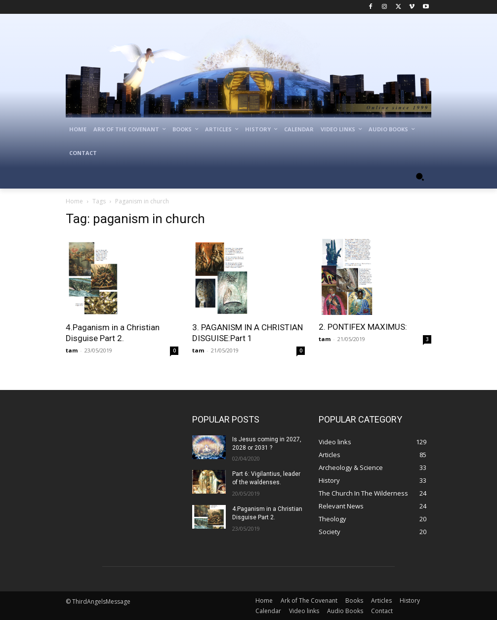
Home (74, 201)
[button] (419, 177)
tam (72, 350)
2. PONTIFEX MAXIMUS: (363, 327)
